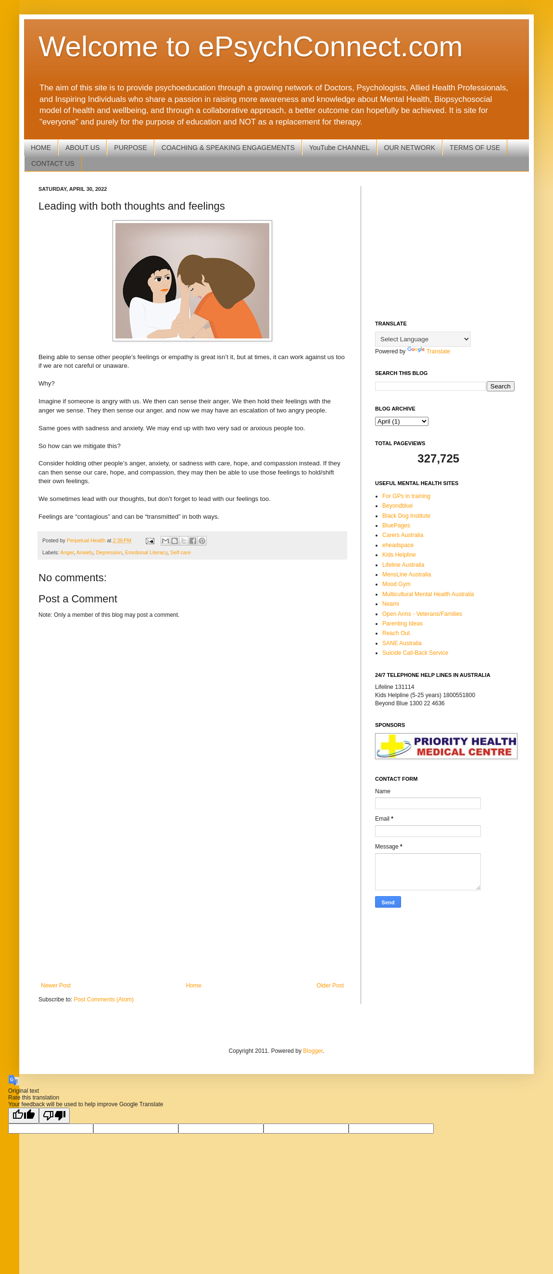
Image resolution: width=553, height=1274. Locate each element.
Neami (390, 603)
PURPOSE (130, 147)
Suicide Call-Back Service (415, 652)
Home (193, 985)
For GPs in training (406, 496)
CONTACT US (53, 163)
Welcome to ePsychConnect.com (250, 46)
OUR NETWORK (410, 147)
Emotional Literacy (146, 552)
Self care (180, 552)
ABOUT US (82, 147)
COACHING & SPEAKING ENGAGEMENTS (228, 147)
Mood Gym (396, 584)
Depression (109, 552)
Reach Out (396, 633)
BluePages (396, 525)
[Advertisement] (192, 903)
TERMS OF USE (475, 147)
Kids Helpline (399, 554)
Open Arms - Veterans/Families (422, 614)
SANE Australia (402, 643)
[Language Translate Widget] (423, 339)
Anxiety (84, 552)
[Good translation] (23, 1116)
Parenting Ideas (402, 623)
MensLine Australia (406, 574)
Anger (67, 552)
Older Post (330, 985)
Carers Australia (402, 535)
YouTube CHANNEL (339, 147)
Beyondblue (397, 505)
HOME (41, 147)
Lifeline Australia (403, 565)
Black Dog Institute (406, 515)
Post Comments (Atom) (104, 999)
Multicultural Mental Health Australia (428, 594)
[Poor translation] (54, 1116)
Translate (429, 351)
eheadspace (398, 545)
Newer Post (56, 985)
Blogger (313, 1051)
